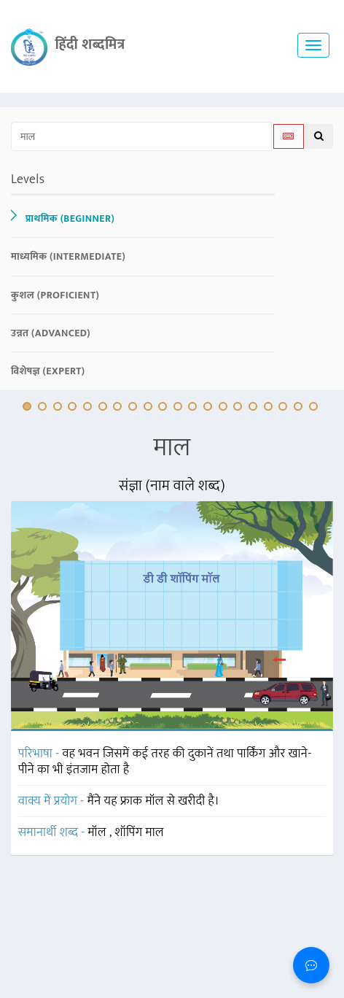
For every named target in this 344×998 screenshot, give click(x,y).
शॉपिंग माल (139, 832)
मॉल (98, 832)
